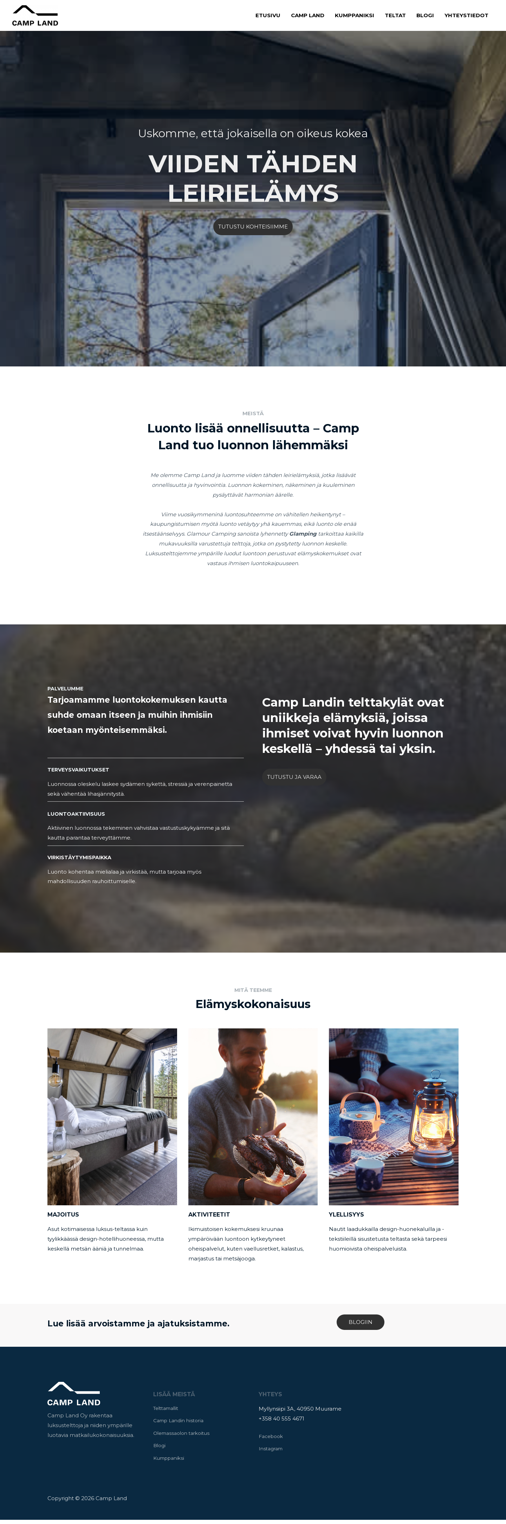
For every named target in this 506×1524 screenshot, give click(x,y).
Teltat (395, 15)
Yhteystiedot (466, 15)
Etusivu (267, 15)
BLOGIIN (360, 1322)
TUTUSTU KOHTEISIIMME (253, 226)
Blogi (425, 15)
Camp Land (307, 15)
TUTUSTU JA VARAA (294, 777)
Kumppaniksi (354, 15)
